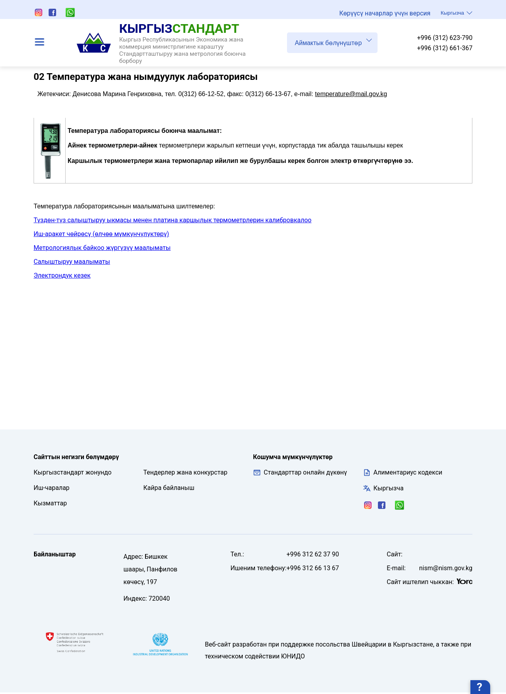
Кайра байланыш (168, 489)
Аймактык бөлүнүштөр (333, 41)
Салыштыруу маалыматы (72, 263)
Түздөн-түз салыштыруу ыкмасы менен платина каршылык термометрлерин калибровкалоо (173, 221)
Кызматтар (50, 505)
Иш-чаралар (52, 489)
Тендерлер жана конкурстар (185, 474)
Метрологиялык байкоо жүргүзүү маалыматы (102, 249)
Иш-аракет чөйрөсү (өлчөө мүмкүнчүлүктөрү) (101, 235)
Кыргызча (456, 12)
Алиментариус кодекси (408, 474)
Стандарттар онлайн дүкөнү (300, 474)
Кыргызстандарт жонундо (72, 474)
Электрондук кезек (62, 277)
